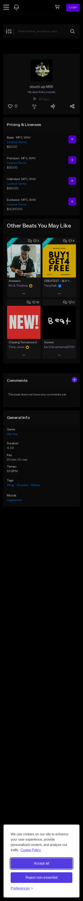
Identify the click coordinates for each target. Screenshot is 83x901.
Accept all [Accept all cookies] (41, 863)
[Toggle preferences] (22, 888)
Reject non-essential (41, 877)
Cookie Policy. (30, 850)
